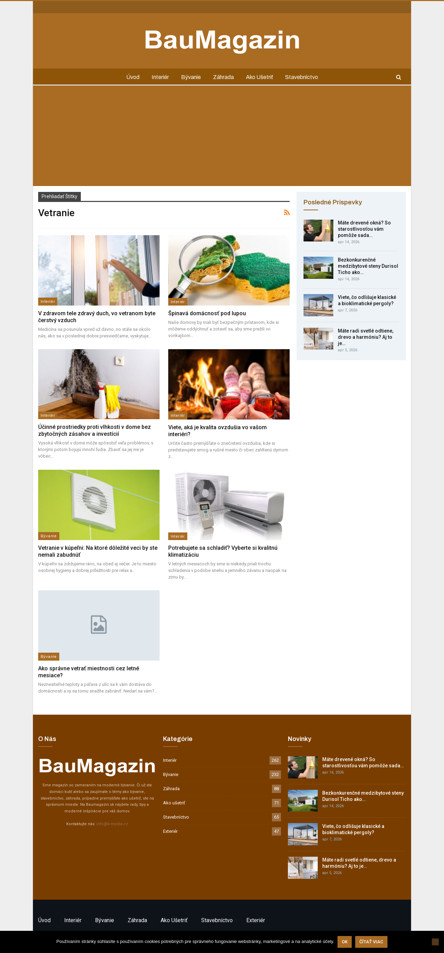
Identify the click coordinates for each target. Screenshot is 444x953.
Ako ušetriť (259, 77)
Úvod (132, 77)
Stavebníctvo (301, 77)
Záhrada (223, 77)
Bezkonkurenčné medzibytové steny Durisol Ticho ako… (368, 266)
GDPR (87, 6)
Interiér (160, 77)
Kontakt (45, 6)
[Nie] (435, 941)
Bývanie (191, 77)
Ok (345, 941)
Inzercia (67, 6)
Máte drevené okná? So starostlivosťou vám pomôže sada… (364, 229)
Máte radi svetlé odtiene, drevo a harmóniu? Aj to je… (365, 337)
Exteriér (170, 831)
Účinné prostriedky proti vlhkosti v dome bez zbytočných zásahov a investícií (94, 430)
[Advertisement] (222, 137)
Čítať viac (371, 941)
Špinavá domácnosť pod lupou (207, 313)
